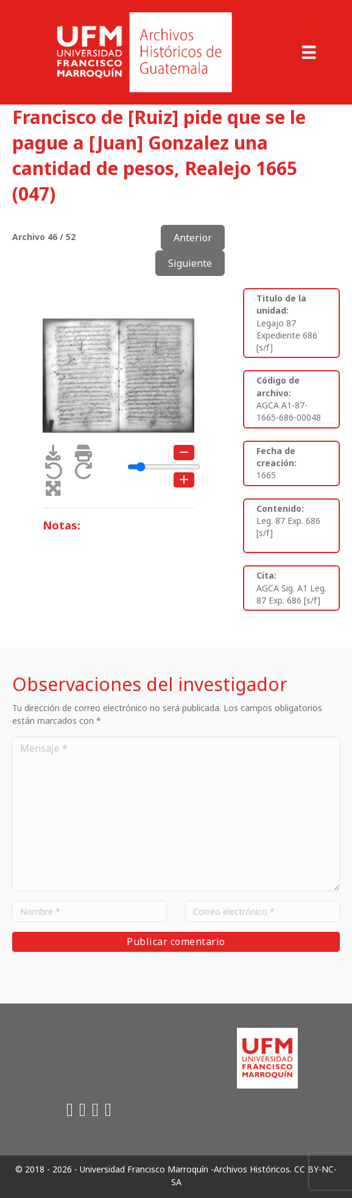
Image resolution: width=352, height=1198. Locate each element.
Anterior (193, 237)
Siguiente (190, 263)
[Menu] (309, 52)
